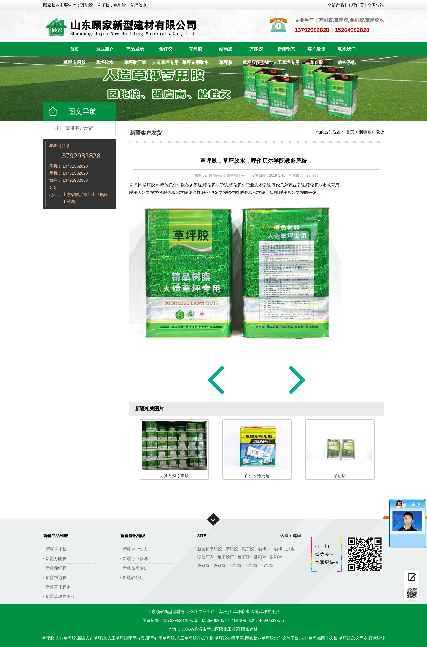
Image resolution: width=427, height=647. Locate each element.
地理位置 (356, 5)
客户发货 (316, 48)
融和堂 (264, 548)
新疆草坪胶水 (58, 587)
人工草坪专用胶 (286, 64)
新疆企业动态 (135, 549)
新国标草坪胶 (209, 548)
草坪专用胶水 (195, 62)
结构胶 (225, 48)
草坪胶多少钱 (256, 62)
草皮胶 (316, 62)
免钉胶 (165, 48)
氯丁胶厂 (225, 557)
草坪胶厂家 (135, 62)
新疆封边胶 (56, 577)
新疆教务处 (133, 577)
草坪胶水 (105, 62)
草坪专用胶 (74, 62)
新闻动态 (286, 48)
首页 (74, 48)
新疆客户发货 (79, 128)
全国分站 (375, 5)
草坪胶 (195, 48)
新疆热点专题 (135, 568)
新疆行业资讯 (135, 558)
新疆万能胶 (56, 558)
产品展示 (135, 48)
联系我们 (347, 48)
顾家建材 (249, 629)
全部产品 (335, 5)
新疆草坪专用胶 (60, 596)
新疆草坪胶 (56, 549)
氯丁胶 (248, 548)
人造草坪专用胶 (165, 64)
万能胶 (256, 48)
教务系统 (347, 62)
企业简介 (105, 48)
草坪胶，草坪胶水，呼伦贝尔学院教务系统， (256, 161)
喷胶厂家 (205, 557)
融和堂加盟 (284, 548)
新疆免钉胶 (56, 568)
